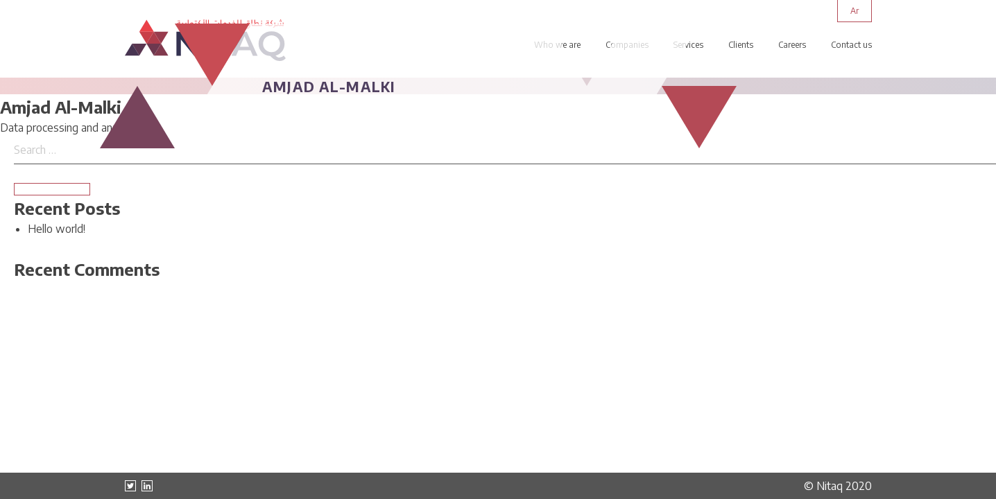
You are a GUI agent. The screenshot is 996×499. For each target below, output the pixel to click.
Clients (740, 45)
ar (854, 11)
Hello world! (56, 229)
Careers (792, 45)
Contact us (851, 45)
